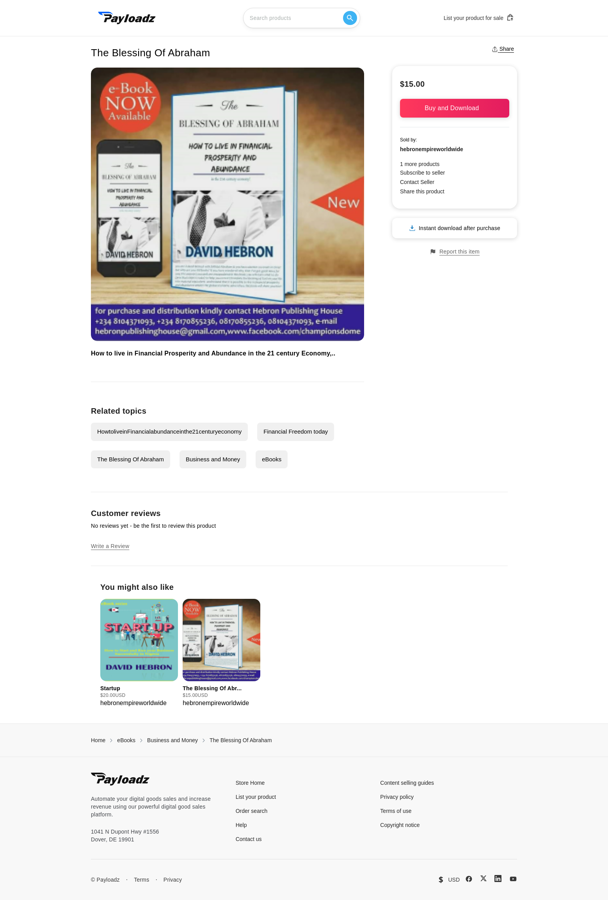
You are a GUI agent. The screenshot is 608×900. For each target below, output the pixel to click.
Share (503, 49)
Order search (252, 811)
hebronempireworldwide (431, 149)
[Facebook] (469, 879)
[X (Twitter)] (483, 878)
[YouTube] (513, 879)
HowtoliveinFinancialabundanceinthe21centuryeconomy (169, 431)
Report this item (455, 251)
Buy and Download (455, 108)
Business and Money (213, 459)
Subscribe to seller (422, 173)
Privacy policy (397, 797)
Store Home (250, 783)
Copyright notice (400, 825)
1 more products (419, 164)
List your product (256, 797)
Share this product (422, 191)
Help (241, 825)
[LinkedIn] (497, 878)
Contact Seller (417, 182)
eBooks (271, 459)
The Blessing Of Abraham (130, 459)
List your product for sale (479, 17)
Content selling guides (407, 783)
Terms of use (395, 811)
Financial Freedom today (295, 431)
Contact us (249, 839)
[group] (139, 653)
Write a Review (110, 546)
